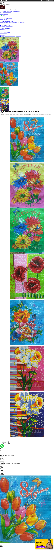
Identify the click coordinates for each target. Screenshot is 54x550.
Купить (1, 456)
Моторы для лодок (2, 15)
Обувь (1, 31)
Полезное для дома (3, 24)
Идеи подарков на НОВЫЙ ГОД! (5, 28)
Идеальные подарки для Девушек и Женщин (6, 21)
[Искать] (9, 4)
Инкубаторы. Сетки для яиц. (4, 23)
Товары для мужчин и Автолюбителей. (5, 12)
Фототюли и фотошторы (3, 33)
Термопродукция (2, 30)
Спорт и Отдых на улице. (3, 19)
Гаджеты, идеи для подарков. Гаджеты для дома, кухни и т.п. (9, 16)
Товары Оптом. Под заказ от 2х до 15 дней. (6, 26)
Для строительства (2, 29)
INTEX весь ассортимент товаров (5, 27)
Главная (1, 9)
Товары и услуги (2, 10)
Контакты (1, 34)
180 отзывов (44, 0)
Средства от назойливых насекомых (5, 17)
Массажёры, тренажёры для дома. (5, 25)
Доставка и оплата (2, 35)
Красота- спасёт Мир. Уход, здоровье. (5, 20)
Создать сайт (9, 0)
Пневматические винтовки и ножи (5, 32)
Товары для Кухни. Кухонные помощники (6, 18)
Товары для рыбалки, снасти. (4, 14)
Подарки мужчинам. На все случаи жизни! (6, 13)
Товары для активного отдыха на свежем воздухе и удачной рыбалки (10, 11)
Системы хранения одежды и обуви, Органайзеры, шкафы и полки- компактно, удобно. (12, 22)
